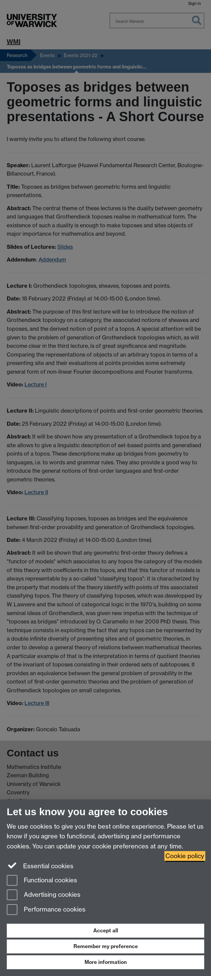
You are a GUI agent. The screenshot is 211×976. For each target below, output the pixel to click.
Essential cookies (40, 865)
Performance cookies (46, 910)
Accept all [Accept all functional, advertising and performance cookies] (105, 930)
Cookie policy (184, 856)
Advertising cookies (44, 895)
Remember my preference (105, 946)
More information (106, 962)
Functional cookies (42, 881)
